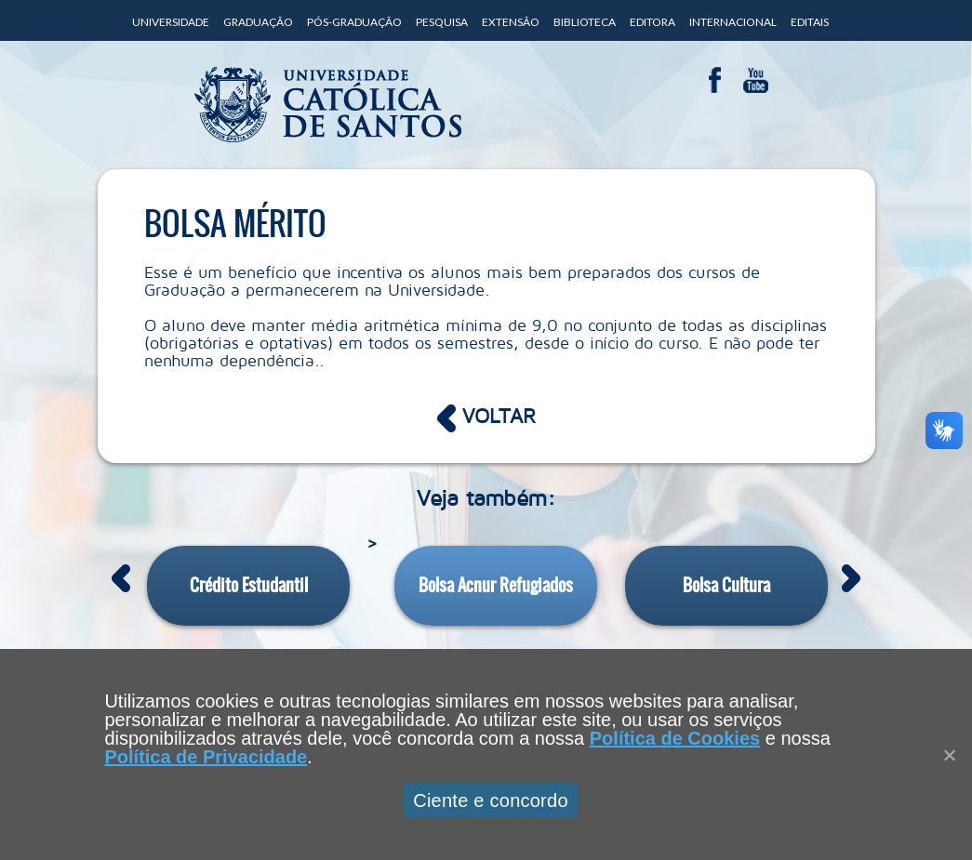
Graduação (258, 22)
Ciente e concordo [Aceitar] (490, 800)
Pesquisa (442, 22)
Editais (810, 22)
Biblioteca (584, 22)
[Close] (948, 755)
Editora (652, 22)
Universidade (170, 22)
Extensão (510, 22)
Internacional (733, 22)
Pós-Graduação (354, 22)
